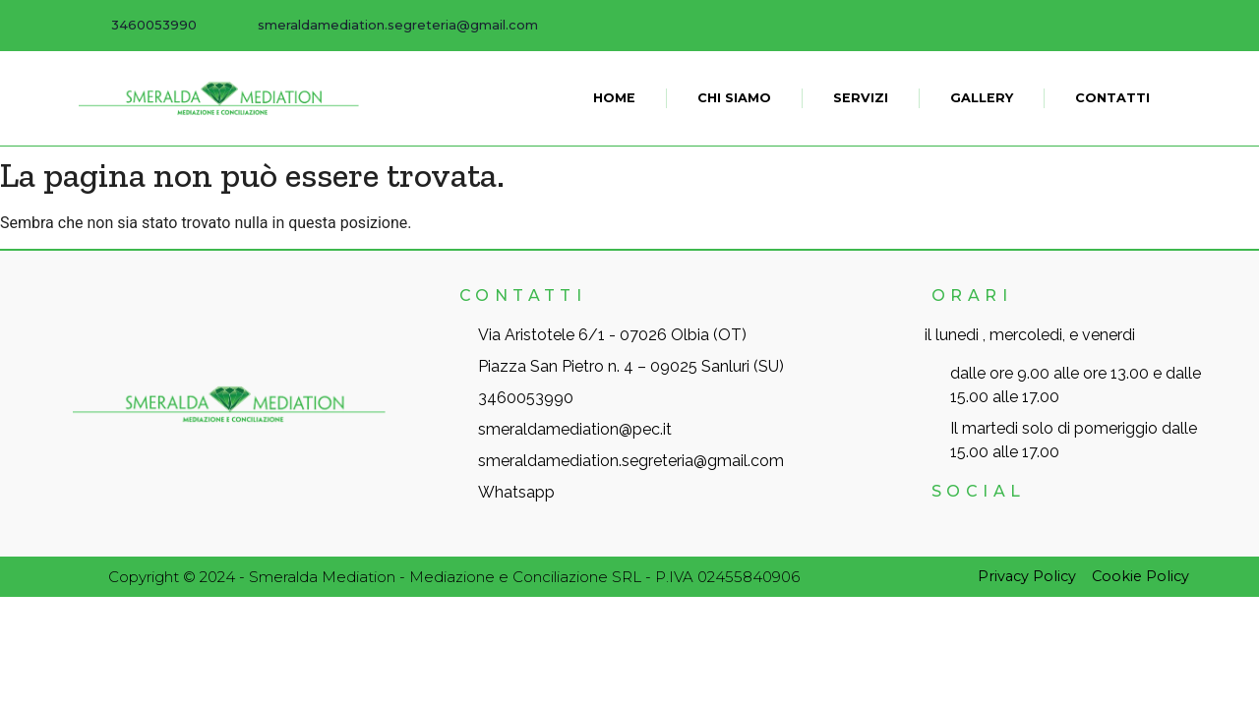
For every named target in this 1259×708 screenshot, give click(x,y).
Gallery (981, 97)
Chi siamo (734, 97)
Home (614, 97)
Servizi (860, 97)
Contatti (1112, 97)
